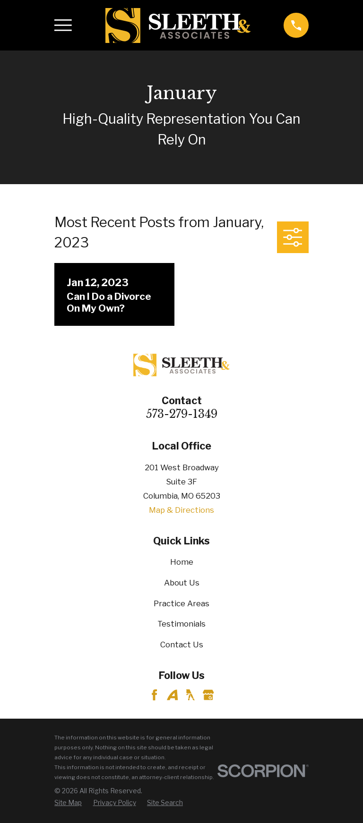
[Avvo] (172, 694)
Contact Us (181, 644)
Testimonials (181, 623)
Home (181, 562)
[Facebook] (154, 694)
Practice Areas (181, 603)
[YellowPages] (190, 694)
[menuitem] (68, 803)
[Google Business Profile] (208, 694)
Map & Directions (181, 510)
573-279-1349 (181, 414)
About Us (181, 582)
